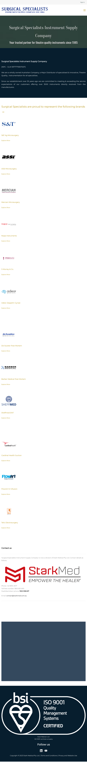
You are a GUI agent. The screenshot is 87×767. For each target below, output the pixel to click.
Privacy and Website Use (68, 755)
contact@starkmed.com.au (16, 596)
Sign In (82, 2)
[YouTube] (46, 751)
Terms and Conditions (49, 755)
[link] (8, 119)
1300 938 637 (24, 591)
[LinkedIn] (41, 751)
